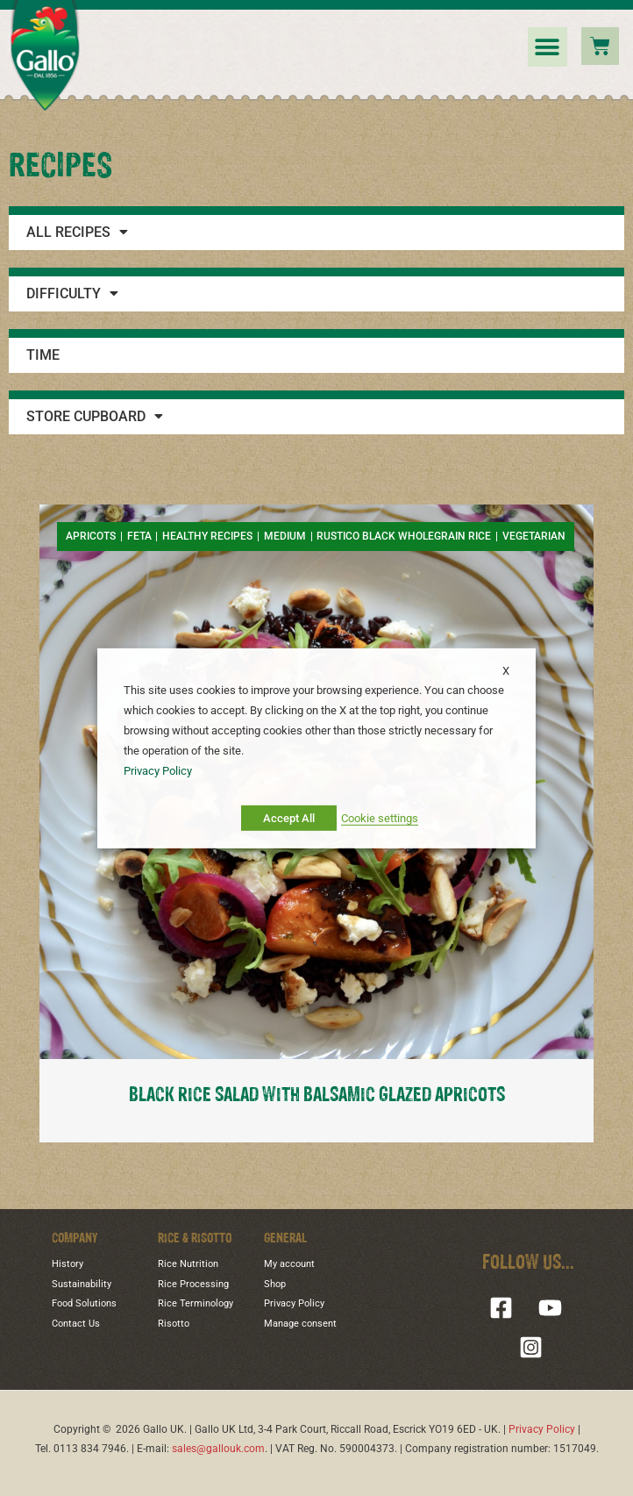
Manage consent (300, 1323)
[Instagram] (531, 1347)
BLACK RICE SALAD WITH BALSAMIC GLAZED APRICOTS (317, 1095)
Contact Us (76, 1323)
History (67, 1264)
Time (43, 355)
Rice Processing (193, 1284)
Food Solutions (84, 1303)
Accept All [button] (289, 818)
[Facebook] (501, 1308)
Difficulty (72, 294)
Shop (275, 1284)
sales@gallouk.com (218, 1448)
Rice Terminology (195, 1303)
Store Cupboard (94, 417)
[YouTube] (550, 1308)
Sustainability (81, 1284)
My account (289, 1264)
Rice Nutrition (188, 1264)
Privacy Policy (294, 1303)
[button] (547, 47)
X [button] (505, 669)
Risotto (173, 1323)
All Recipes (77, 232)
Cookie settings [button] (379, 818)
